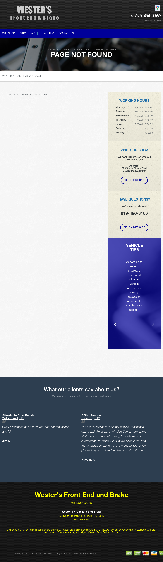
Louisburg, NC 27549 (104, 49)
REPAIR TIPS (47, 33)
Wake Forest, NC (13, 418)
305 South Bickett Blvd (77, 49)
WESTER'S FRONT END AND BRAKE (22, 76)
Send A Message (134, 227)
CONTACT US (66, 33)
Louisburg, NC (91, 418)
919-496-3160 (148, 16)
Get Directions (134, 180)
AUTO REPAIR (27, 33)
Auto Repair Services (81, 502)
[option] (134, 297)
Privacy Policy (89, 553)
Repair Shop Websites (42, 553)
